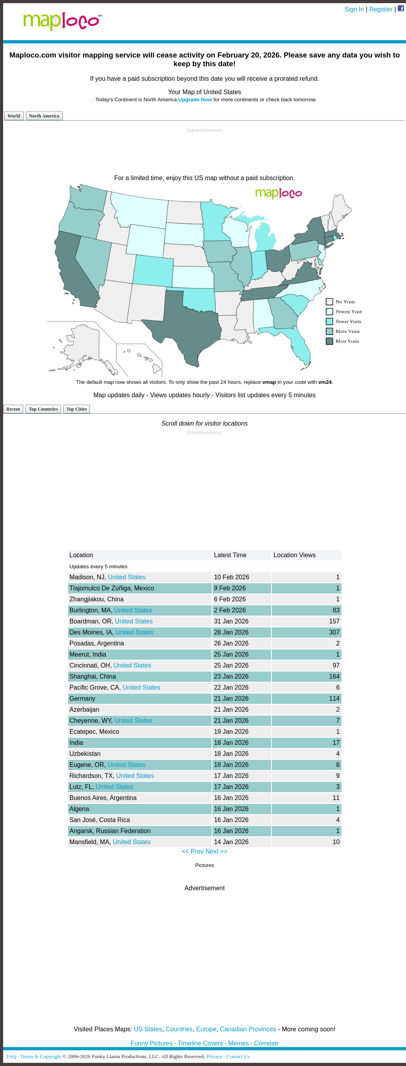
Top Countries (43, 409)
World (13, 116)
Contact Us (238, 1056)
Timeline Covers (200, 1043)
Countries (179, 1029)
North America (44, 116)
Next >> (216, 851)
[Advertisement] (204, 151)
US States (148, 1029)
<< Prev (193, 851)
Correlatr (266, 1043)
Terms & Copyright (40, 1056)
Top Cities (76, 409)
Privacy (215, 1056)
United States (127, 577)
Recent (13, 409)
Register (381, 9)
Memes (238, 1043)
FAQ (11, 1056)
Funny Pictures (152, 1043)
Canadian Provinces (248, 1029)
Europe (206, 1029)
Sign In (354, 9)
